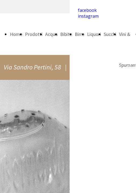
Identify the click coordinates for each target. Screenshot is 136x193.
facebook (87, 10)
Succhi (110, 34)
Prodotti (33, 34)
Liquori (94, 34)
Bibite (66, 34)
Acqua (51, 34)
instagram (88, 16)
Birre (79, 34)
